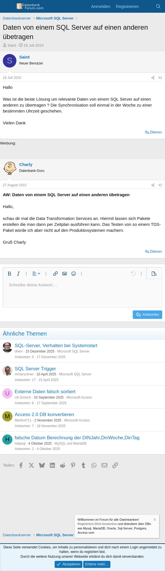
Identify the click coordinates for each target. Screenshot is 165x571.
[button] (9, 273)
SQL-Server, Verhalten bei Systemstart (56, 345)
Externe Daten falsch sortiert (45, 391)
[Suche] (158, 6)
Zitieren (156, 132)
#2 (160, 185)
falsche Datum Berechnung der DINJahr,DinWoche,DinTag (77, 437)
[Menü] (7, 6)
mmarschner (24, 374)
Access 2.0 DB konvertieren (44, 414)
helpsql (20, 443)
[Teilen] (153, 78)
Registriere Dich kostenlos (97, 524)
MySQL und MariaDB (71, 443)
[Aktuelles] (147, 6)
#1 (160, 78)
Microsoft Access (79, 397)
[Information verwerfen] (154, 520)
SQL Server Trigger (35, 368)
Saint (12, 45)
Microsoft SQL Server (73, 351)
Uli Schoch (23, 397)
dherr (19, 351)
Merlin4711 (23, 420)
